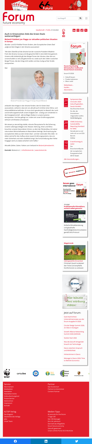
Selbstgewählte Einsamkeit (73, 261)
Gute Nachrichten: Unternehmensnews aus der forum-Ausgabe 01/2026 (74, 319)
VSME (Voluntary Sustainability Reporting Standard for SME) (77, 125)
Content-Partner (54, 391)
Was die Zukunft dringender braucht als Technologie (74, 343)
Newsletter (8, 391)
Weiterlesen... (68, 85)
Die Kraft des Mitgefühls (56, 424)
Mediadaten (8, 389)
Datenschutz (8, 401)
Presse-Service (9, 398)
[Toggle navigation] (86, 18)
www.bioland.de (40, 150)
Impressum (8, 403)
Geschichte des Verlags (12, 416)
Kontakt (7, 405)
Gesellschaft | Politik (43, 30)
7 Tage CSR (51, 416)
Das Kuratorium (53, 387)
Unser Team (8, 421)
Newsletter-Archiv (10, 394)
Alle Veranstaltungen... (72, 159)
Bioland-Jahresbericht (46, 145)
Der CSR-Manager (54, 419)
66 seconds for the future (57, 414)
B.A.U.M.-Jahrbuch (54, 421)
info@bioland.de (27, 150)
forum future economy (56, 426)
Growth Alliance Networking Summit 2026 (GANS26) (74, 333)
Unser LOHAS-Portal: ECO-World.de (60, 431)
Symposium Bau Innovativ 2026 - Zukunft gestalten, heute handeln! (76, 102)
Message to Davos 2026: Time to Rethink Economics (74, 359)
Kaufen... (67, 87)
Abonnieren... (68, 90)
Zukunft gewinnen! (54, 428)
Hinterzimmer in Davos (72, 354)
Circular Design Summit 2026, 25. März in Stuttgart (74, 326)
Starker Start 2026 (70, 338)
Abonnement (9, 387)
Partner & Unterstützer (56, 389)
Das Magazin (8, 414)
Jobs (5, 419)
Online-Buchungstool (11, 396)
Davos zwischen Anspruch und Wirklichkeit (73, 349)
